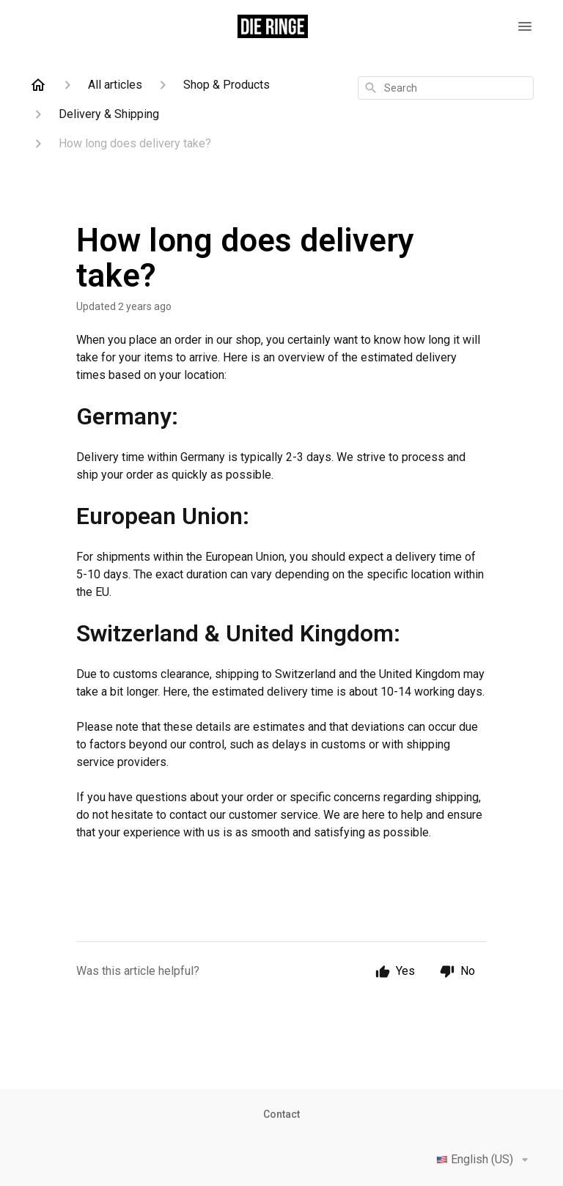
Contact (281, 1114)
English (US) (485, 1159)
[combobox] (446, 88)
